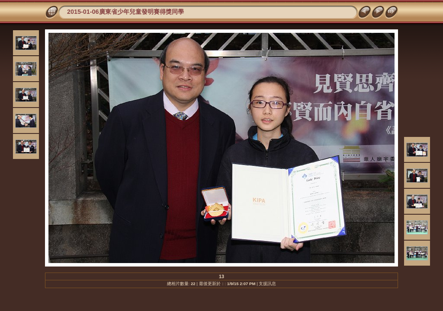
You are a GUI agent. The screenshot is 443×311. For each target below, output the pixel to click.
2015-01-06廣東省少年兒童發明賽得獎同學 (125, 11)
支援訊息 (267, 283)
